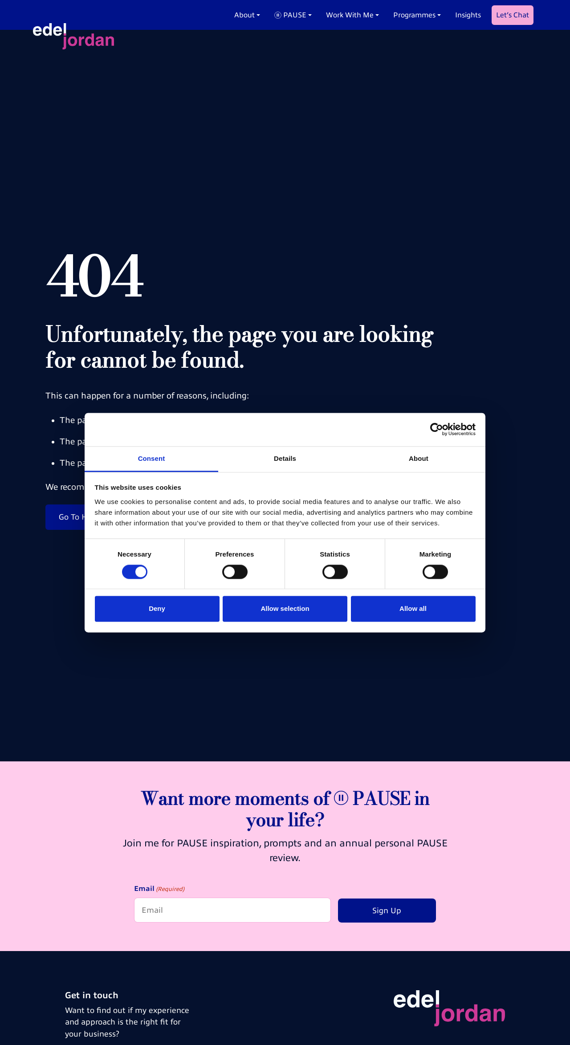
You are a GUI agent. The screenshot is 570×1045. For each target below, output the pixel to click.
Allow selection (285, 609)
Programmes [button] (414, 15)
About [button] (244, 15)
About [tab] (418, 458)
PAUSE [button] (290, 15)
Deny (157, 609)
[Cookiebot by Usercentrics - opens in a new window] (437, 429)
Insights (468, 15)
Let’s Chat (512, 15)
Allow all (413, 609)
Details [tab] (285, 458)
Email (159, 889)
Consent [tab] (151, 458)
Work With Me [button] (350, 15)
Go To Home (81, 516)
